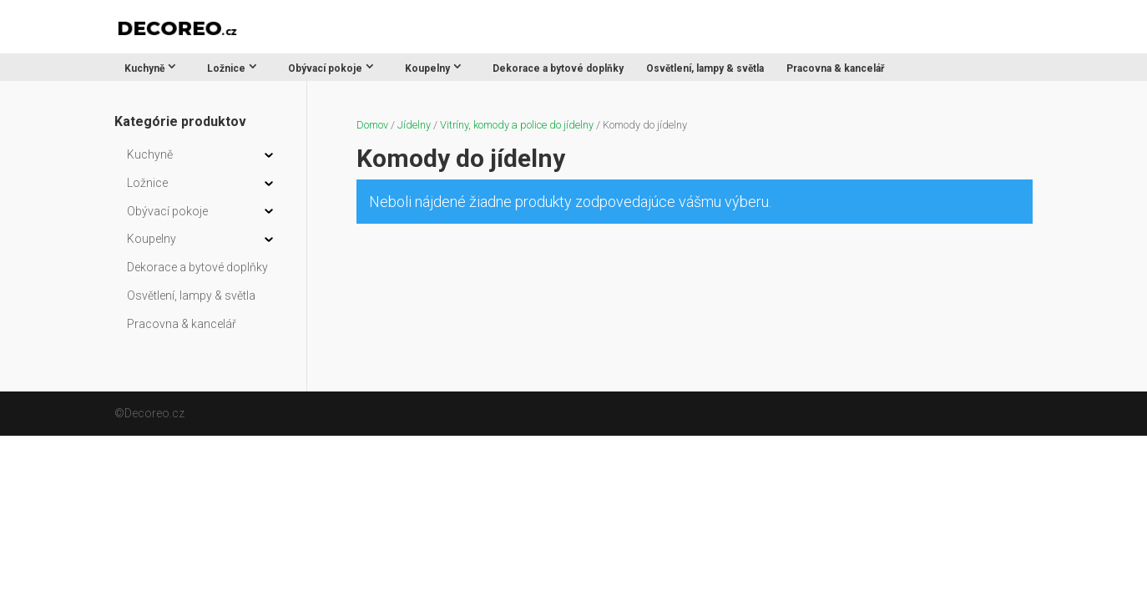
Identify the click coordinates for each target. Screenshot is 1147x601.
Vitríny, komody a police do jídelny (517, 125)
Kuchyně (144, 68)
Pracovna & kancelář (835, 68)
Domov (372, 125)
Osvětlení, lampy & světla (705, 68)
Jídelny (414, 125)
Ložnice (226, 68)
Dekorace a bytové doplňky (558, 68)
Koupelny (427, 68)
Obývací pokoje (325, 68)
